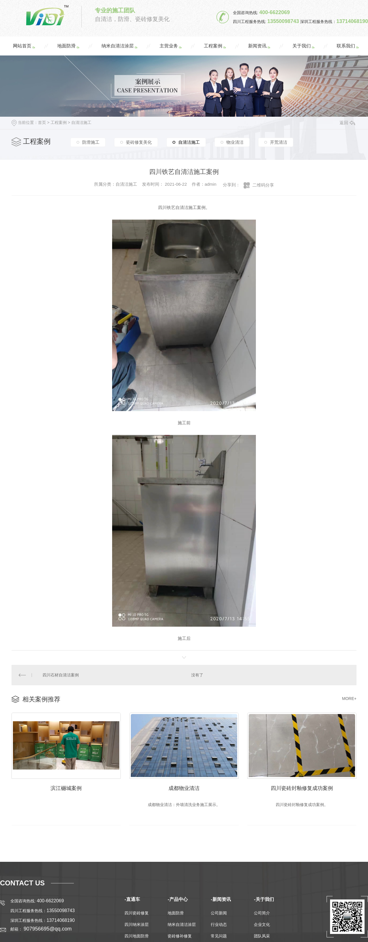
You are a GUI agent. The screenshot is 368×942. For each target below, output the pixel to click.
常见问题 (219, 936)
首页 (42, 122)
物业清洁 (235, 142)
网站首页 (22, 45)
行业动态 (219, 924)
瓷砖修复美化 (139, 142)
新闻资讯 (257, 45)
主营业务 (169, 45)
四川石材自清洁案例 (61, 675)
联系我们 (346, 45)
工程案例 (213, 45)
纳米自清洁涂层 (117, 45)
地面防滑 (66, 45)
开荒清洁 (278, 142)
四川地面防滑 (136, 936)
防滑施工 (90, 142)
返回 (347, 122)
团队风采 (262, 936)
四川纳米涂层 (136, 924)
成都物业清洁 (184, 788)
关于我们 (301, 45)
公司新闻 (219, 913)
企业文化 (262, 924)
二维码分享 (263, 185)
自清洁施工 (81, 122)
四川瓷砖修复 (136, 913)
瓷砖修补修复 (180, 936)
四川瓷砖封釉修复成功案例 (302, 788)
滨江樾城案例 (66, 788)
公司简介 (262, 913)
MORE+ (349, 698)
